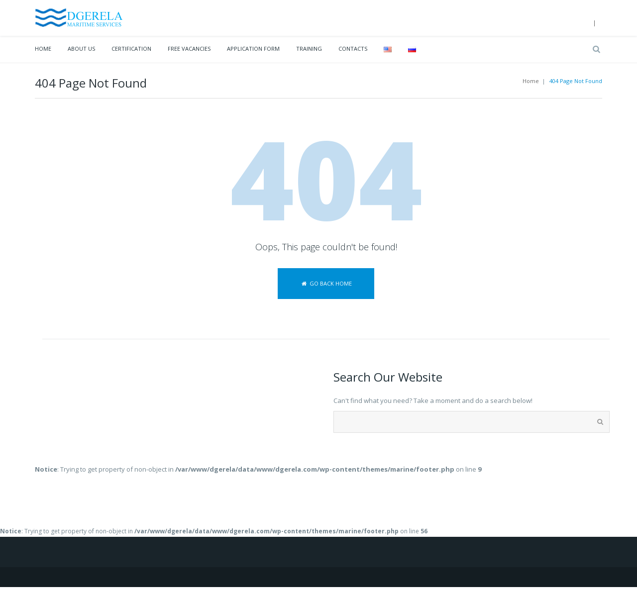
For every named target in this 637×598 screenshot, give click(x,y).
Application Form (253, 48)
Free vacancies (189, 48)
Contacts (352, 48)
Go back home (325, 283)
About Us (81, 48)
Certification (131, 48)
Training (309, 48)
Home (43, 48)
